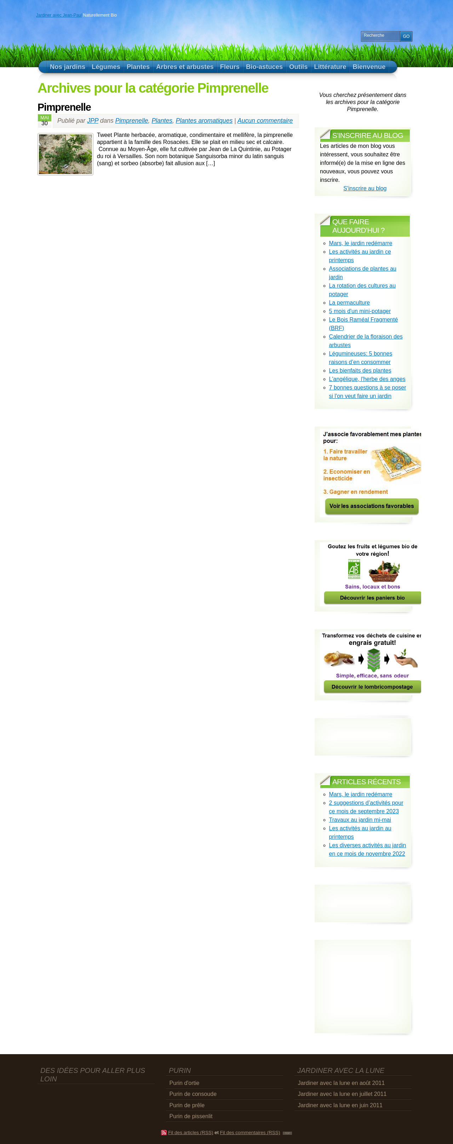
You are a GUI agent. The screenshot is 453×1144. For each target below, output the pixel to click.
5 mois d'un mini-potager (360, 311)
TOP (287, 1133)
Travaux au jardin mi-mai (360, 820)
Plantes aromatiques (204, 120)
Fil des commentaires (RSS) (250, 1132)
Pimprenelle (64, 107)
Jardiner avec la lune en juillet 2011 (342, 1094)
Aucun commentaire (265, 120)
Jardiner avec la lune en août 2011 (341, 1083)
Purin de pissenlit (191, 1116)
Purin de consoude (193, 1094)
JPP (92, 120)
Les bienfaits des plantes (360, 371)
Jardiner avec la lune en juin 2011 (340, 1105)
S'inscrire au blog (364, 188)
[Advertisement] (361, 897)
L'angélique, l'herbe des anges (367, 379)
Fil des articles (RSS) (190, 1132)
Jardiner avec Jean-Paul (59, 15)
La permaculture (349, 303)
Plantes (161, 120)
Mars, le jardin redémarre (360, 243)
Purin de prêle (187, 1105)
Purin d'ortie (185, 1083)
